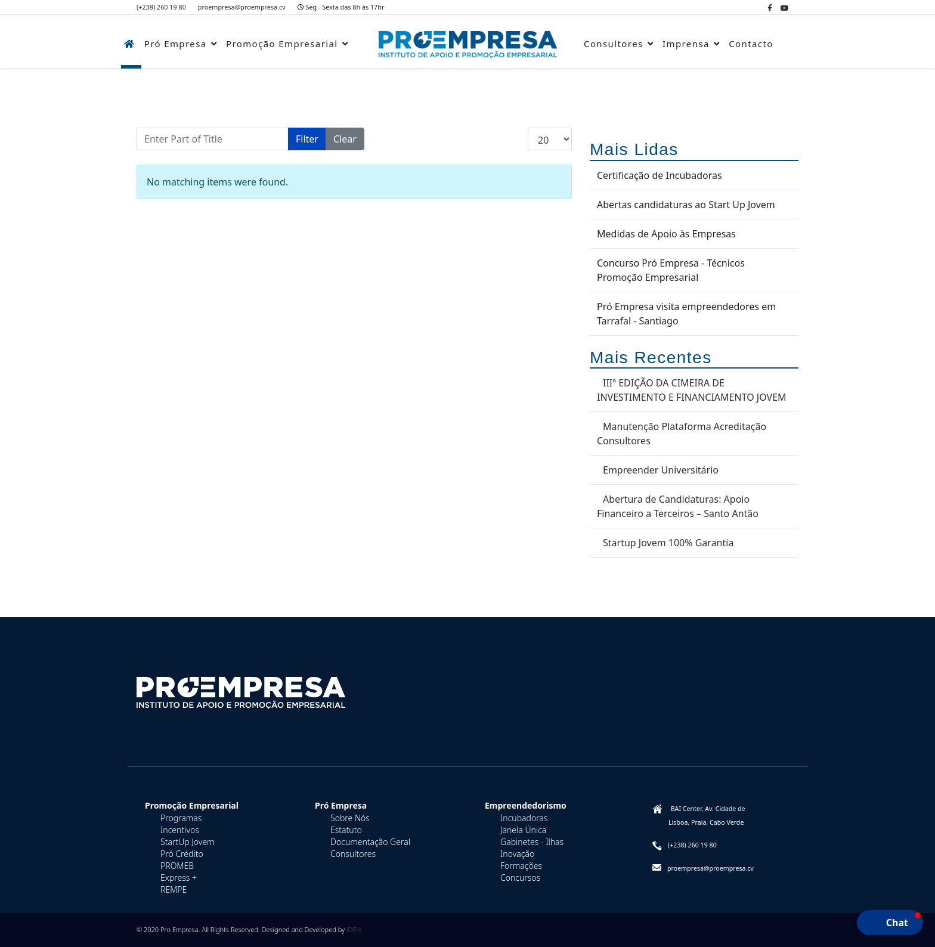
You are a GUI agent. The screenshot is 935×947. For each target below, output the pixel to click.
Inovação (517, 853)
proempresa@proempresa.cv (242, 6)
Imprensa (686, 43)
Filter (307, 139)
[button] (890, 922)
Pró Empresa (175, 43)
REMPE (173, 889)
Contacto (751, 43)
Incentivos (179, 829)
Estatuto (346, 829)
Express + (178, 877)
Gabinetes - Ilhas (532, 841)
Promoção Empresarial (282, 43)
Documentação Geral (370, 841)
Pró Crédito (181, 853)
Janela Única (523, 829)
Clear (345, 139)
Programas (181, 818)
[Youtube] (785, 8)
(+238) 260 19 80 (161, 6)
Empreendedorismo (525, 805)
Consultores (613, 43)
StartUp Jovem (187, 841)
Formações (521, 865)
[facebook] (769, 8)
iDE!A (354, 929)
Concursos (520, 877)
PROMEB (177, 865)
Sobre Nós (350, 818)
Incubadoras (524, 818)
